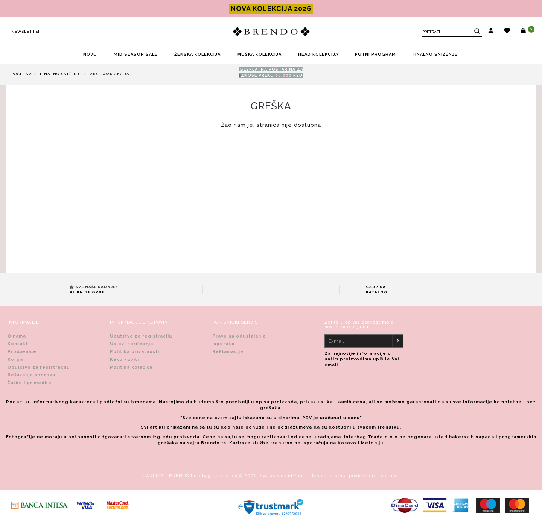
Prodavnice (22, 351)
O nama (17, 336)
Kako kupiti (124, 359)
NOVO (90, 54)
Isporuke (223, 343)
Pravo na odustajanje (239, 336)
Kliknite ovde (87, 292)
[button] (491, 31)
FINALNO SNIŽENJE (435, 54)
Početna (21, 74)
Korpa (15, 359)
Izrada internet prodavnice (343, 475)
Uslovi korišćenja (131, 343)
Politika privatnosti (134, 351)
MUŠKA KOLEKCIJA (259, 54)
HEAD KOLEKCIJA (318, 54)
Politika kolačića (131, 367)
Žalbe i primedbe (30, 382)
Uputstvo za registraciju (39, 367)
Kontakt (18, 343)
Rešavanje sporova (31, 374)
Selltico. (389, 475)
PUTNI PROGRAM (375, 54)
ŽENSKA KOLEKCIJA (197, 54)
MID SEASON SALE (136, 54)
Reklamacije (228, 351)
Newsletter (26, 31)
